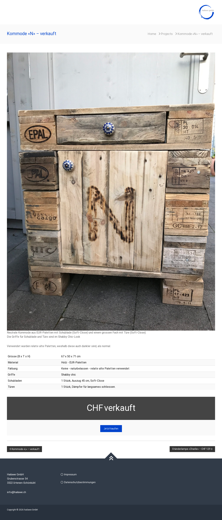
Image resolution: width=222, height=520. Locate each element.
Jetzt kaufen (111, 428)
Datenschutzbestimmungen (80, 482)
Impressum (70, 474)
